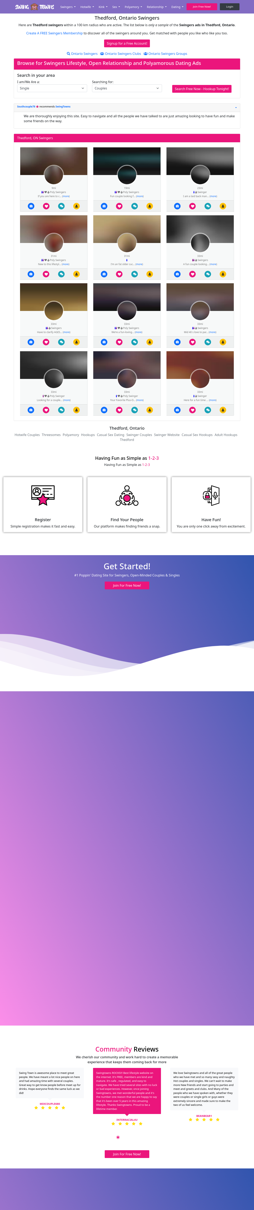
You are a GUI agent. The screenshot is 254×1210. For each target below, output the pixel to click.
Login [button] (229, 6)
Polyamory (71, 435)
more (66, 196)
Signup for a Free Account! (127, 43)
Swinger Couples (139, 435)
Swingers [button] (66, 7)
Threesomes (51, 435)
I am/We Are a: (28, 82)
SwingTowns (62, 106)
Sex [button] (115, 7)
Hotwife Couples (27, 435)
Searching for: (103, 82)
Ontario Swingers (82, 53)
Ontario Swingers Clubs (120, 53)
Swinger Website (167, 435)
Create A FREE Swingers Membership (54, 33)
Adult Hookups (226, 435)
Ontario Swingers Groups (165, 53)
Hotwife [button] (86, 7)
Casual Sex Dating (110, 435)
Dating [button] (176, 7)
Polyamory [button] (132, 7)
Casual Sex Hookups (197, 435)
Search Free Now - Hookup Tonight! (202, 89)
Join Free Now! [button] (202, 6)
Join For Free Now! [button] (127, 585)
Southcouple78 (26, 106)
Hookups (88, 435)
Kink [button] (102, 7)
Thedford (127, 439)
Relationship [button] (155, 7)
